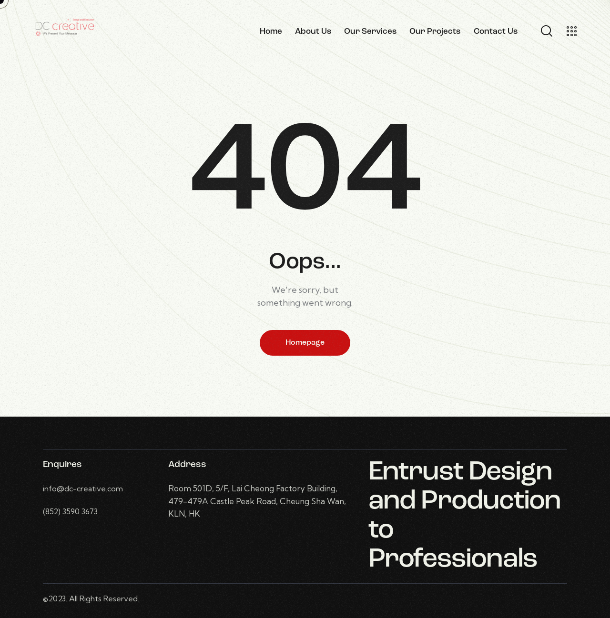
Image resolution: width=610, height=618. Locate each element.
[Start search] (546, 31)
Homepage (305, 343)
